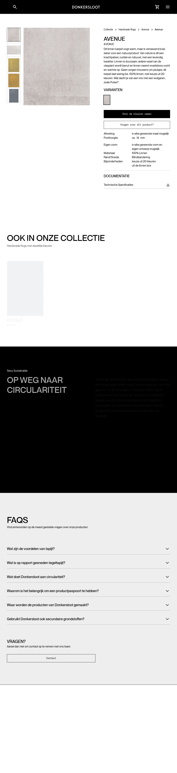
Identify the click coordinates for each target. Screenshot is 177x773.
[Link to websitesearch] (15, 7)
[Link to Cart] (157, 7)
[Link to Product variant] (107, 99)
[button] (7, 7)
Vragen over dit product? (136, 124)
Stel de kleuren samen (136, 114)
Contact (51, 658)
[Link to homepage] (86, 7)
